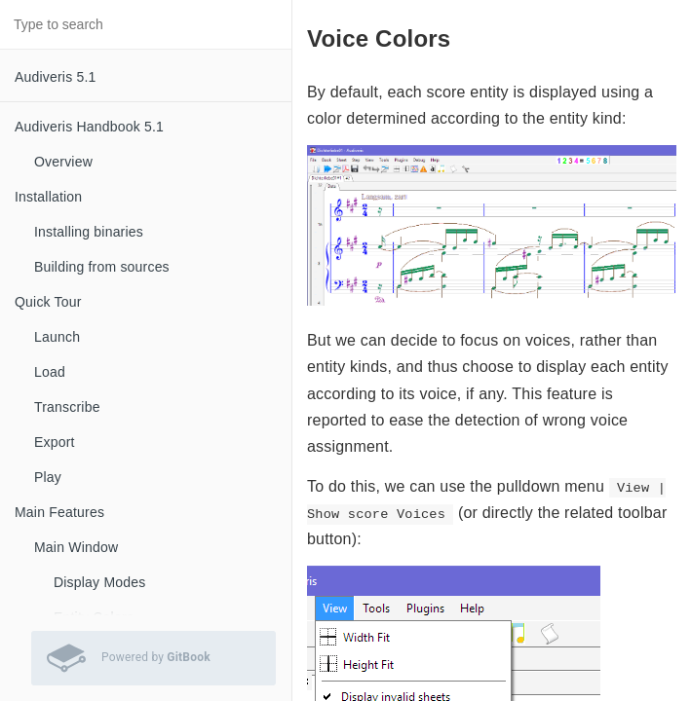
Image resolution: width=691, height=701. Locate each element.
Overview (63, 161)
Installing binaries (88, 232)
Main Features (59, 512)
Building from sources (102, 267)
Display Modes (99, 582)
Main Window (76, 547)
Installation (48, 196)
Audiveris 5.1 (55, 77)
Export (54, 442)
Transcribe (67, 407)
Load (49, 372)
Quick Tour (48, 302)
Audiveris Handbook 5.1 (89, 126)
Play (47, 477)
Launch (57, 337)
